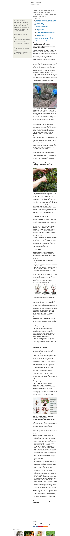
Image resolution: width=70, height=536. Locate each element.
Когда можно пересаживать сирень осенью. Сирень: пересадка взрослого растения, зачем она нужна (45, 22)
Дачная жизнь (35, 2)
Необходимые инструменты (42, 30)
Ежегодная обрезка (41, 35)
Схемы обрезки (40, 29)
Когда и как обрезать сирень (43, 27)
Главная (28, 6)
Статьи (40, 6)
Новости (34, 6)
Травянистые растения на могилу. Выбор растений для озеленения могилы (22, 48)
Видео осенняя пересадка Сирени (43, 40)
